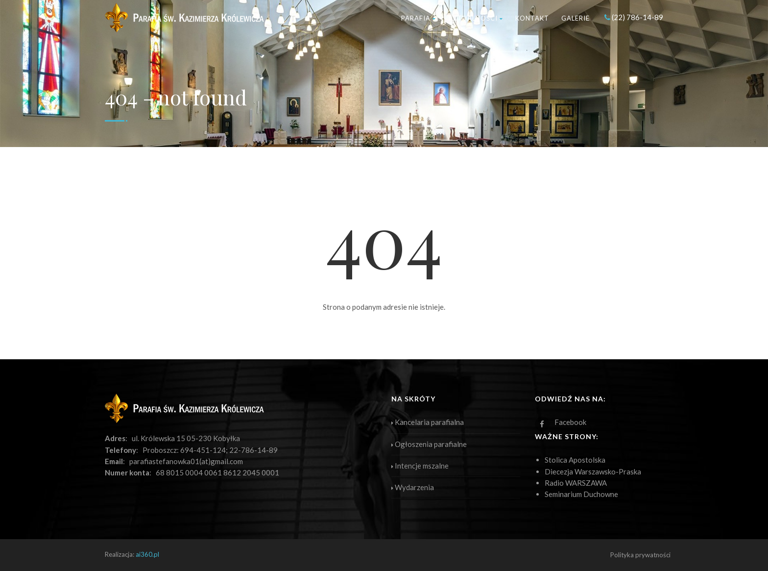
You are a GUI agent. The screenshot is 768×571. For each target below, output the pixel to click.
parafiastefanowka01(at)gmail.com (186, 461)
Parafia (418, 18)
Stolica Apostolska (575, 459)
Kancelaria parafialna (427, 422)
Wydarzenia (412, 487)
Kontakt (532, 18)
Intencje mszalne (420, 465)
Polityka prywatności (640, 555)
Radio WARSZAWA (576, 482)
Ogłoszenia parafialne (429, 444)
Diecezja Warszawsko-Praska (593, 471)
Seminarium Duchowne (581, 494)
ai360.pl (147, 554)
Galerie (575, 18)
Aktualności (475, 18)
